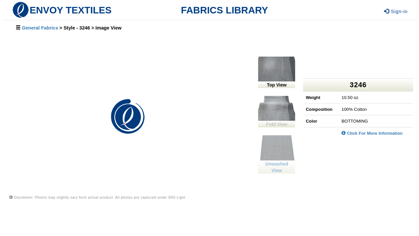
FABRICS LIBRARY (224, 10)
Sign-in (396, 11)
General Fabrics (40, 27)
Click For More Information (371, 132)
